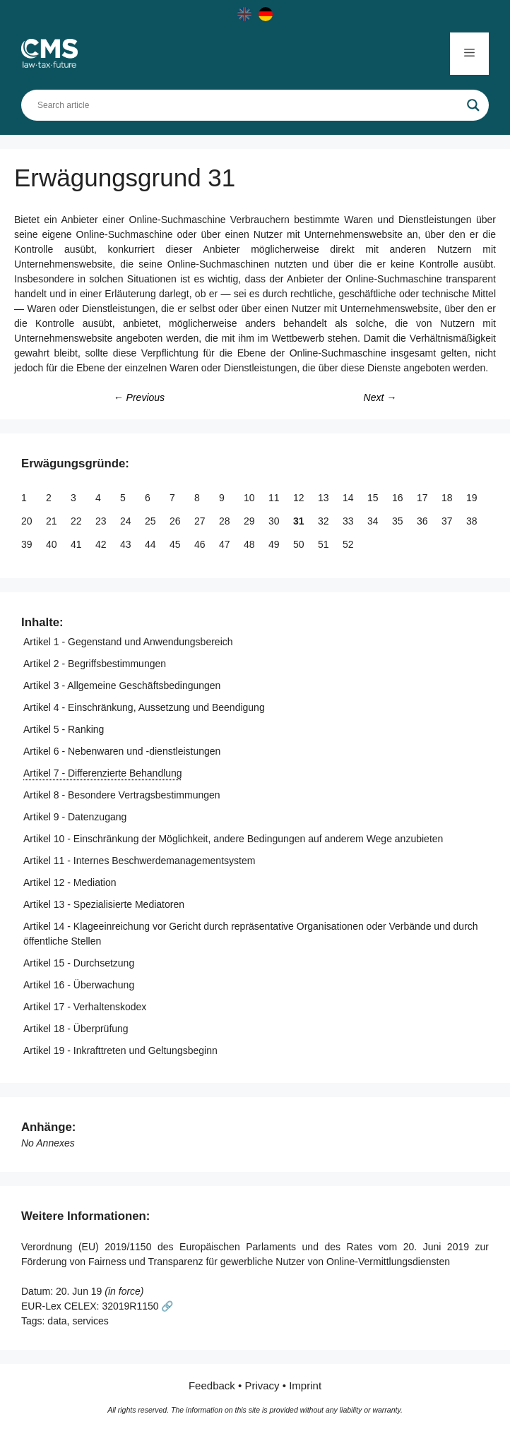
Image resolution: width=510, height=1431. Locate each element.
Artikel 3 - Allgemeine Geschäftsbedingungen (121, 685)
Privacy (261, 1385)
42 (102, 544)
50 (300, 544)
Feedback (212, 1385)
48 (250, 544)
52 (349, 544)
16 (398, 497)
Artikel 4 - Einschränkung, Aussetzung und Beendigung (144, 707)
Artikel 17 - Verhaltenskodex (84, 1006)
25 (151, 521)
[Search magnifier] (473, 105)
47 (225, 544)
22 (77, 521)
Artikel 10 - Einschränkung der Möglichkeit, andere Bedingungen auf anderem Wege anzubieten (233, 838)
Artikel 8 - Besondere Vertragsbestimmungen (121, 795)
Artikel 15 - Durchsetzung (78, 963)
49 (275, 544)
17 (423, 497)
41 (77, 544)
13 (324, 497)
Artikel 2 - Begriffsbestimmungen (94, 663)
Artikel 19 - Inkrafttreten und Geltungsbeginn (120, 1050)
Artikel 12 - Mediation (70, 882)
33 (349, 521)
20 (28, 521)
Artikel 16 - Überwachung (78, 984)
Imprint (305, 1385)
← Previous (139, 397)
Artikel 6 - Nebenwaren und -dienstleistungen (121, 751)
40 (52, 544)
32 (324, 521)
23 (102, 521)
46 (201, 544)
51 (324, 544)
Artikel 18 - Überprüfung (76, 1028)
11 (275, 497)
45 (176, 544)
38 (473, 521)
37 (448, 521)
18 (448, 497)
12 (300, 497)
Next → (380, 397)
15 (374, 497)
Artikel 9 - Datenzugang (74, 816)
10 (250, 497)
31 (300, 521)
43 (127, 544)
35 (398, 521)
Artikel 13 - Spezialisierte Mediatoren (103, 904)
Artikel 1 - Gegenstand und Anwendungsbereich (128, 641)
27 (201, 521)
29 (250, 521)
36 (423, 521)
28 (225, 521)
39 (28, 544)
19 (473, 497)
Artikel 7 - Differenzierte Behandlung (102, 773)
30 (275, 521)
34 (374, 521)
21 (52, 521)
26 (176, 521)
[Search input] (248, 105)
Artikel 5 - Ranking (63, 729)
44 (151, 544)
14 (349, 497)
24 (127, 521)
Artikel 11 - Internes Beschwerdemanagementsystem (139, 860)
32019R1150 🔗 (137, 1306)
